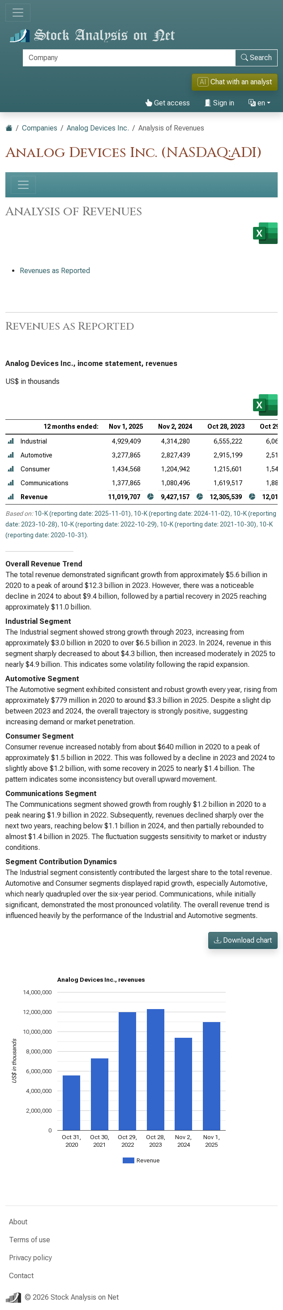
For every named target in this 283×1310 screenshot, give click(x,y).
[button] (11, 441)
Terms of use (29, 1240)
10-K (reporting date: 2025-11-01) (82, 513)
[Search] (129, 57)
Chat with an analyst (234, 82)
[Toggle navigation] (17, 13)
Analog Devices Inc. (98, 128)
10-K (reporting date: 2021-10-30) (208, 524)
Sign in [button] (219, 103)
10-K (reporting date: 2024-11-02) (182, 513)
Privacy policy (30, 1257)
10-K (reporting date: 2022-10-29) (108, 524)
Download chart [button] (243, 940)
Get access (167, 103)
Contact (21, 1275)
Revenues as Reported (55, 270)
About (18, 1222)
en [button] (257, 103)
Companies (39, 128)
